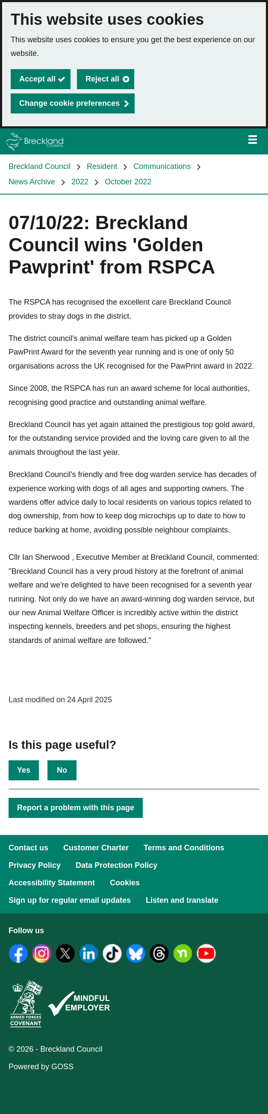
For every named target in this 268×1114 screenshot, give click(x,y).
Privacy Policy (35, 865)
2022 (79, 181)
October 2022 (128, 181)
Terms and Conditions (184, 847)
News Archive (32, 181)
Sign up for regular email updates (70, 900)
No (62, 770)
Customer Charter (96, 847)
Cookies (125, 882)
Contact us (28, 847)
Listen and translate (182, 900)
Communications (162, 166)
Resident (102, 166)
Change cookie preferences (69, 103)
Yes (23, 770)
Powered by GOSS (41, 1066)
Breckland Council (40, 166)
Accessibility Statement (52, 882)
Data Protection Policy (116, 865)
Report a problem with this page (75, 807)
